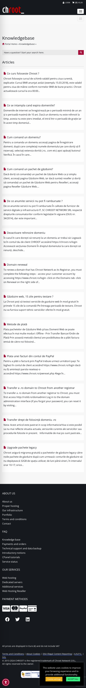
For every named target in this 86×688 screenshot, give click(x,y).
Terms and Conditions (13, 653)
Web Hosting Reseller (14, 591)
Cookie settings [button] (54, 679)
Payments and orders (14, 544)
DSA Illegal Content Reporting (57, 653)
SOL (4, 657)
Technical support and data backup (21, 548)
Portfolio (7, 514)
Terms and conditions (14, 519)
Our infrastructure (12, 510)
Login (66, 3)
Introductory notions (13, 552)
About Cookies (33, 653)
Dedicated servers (12, 582)
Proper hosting (10, 506)
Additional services (12, 586)
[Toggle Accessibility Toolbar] (5, 682)
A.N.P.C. (78, 653)
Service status (10, 561)
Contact (6, 523)
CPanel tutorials (11, 557)
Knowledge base (11, 539)
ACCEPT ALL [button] (73, 679)
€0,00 (77, 3)
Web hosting (9, 577)
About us (7, 501)
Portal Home (9, 44)
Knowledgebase (27, 44)
